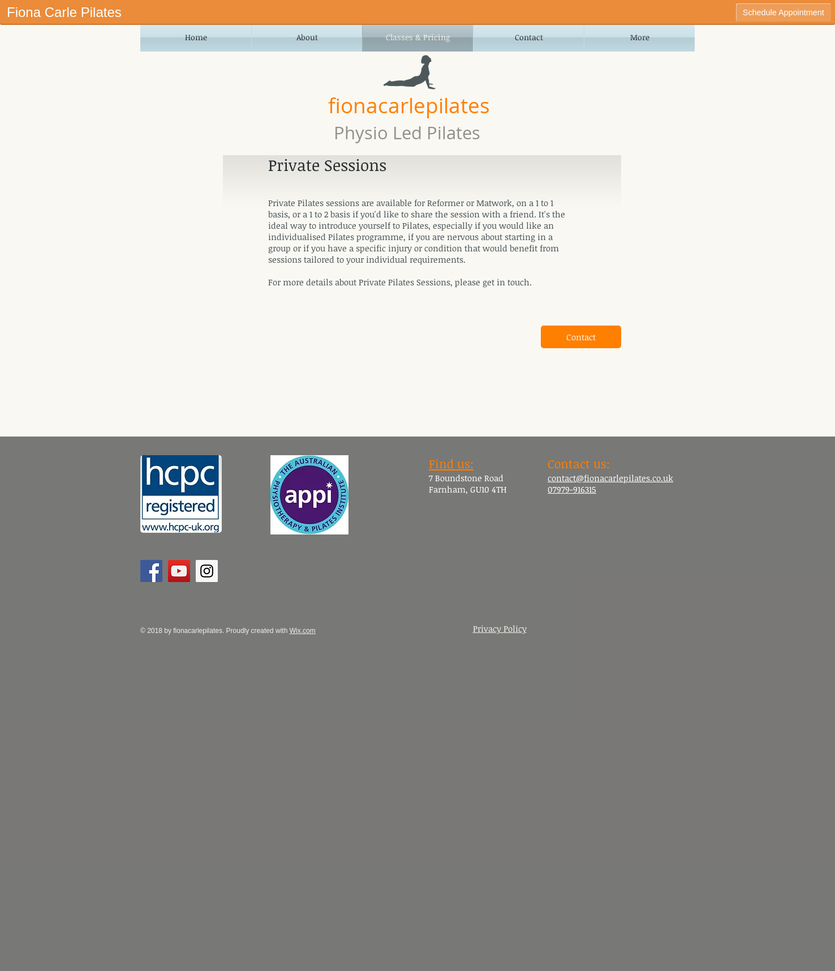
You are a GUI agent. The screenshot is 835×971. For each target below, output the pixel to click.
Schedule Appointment (783, 12)
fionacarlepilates (409, 105)
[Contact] (581, 337)
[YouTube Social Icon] (179, 571)
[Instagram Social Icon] (207, 571)
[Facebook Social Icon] (151, 571)
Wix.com (303, 631)
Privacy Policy (500, 628)
